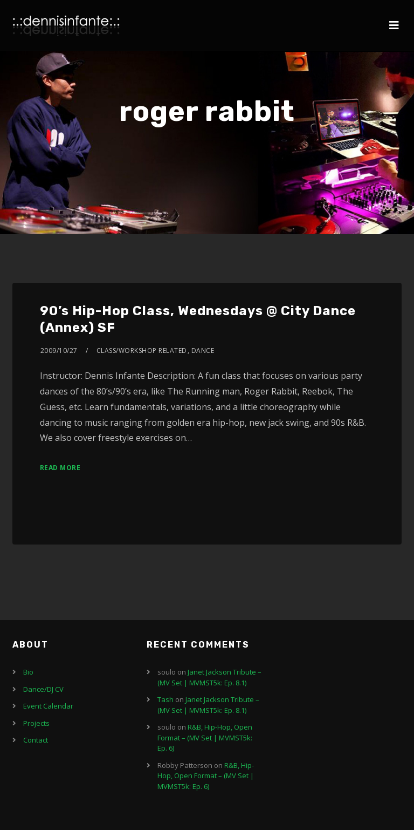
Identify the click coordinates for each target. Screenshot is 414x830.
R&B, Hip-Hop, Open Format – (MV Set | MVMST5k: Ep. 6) (204, 737)
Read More (60, 467)
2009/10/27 (59, 350)
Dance (203, 350)
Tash (165, 699)
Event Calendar (48, 706)
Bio (28, 672)
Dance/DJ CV (43, 689)
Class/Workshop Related (141, 350)
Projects (36, 723)
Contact (35, 740)
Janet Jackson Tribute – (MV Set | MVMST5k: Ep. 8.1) (209, 677)
